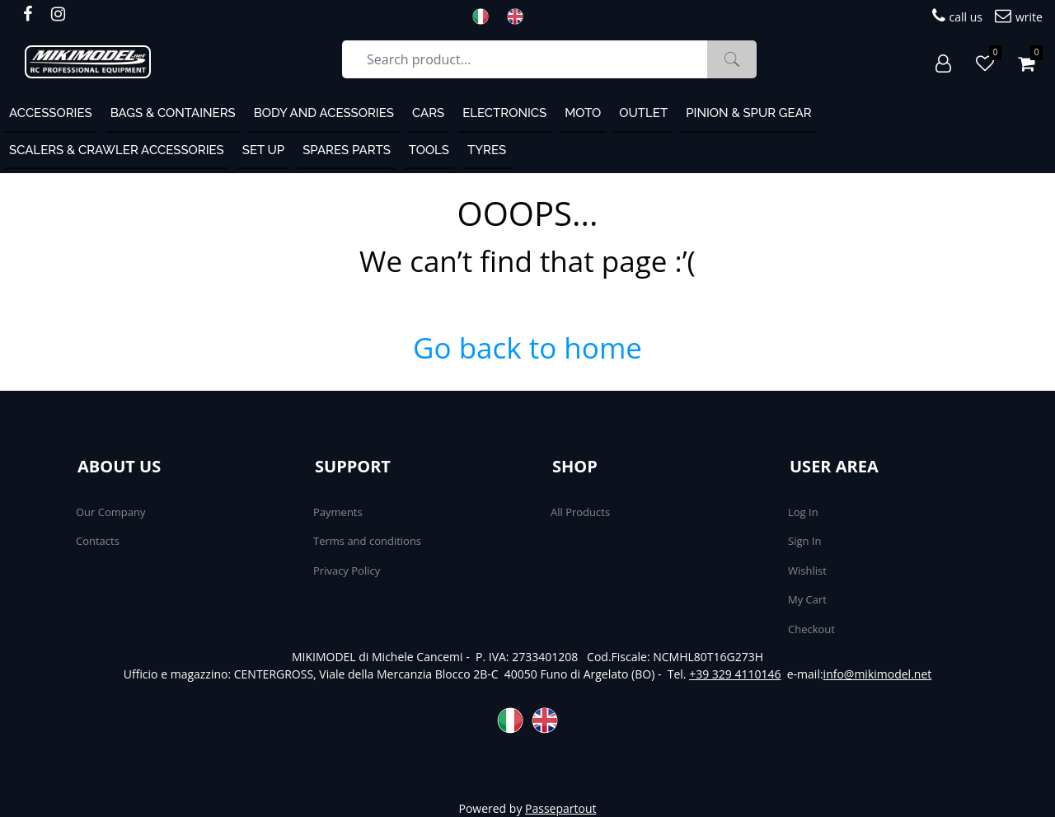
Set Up (263, 150)
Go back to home (527, 347)
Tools (429, 150)
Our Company (110, 512)
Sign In (804, 540)
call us (957, 16)
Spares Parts (346, 150)
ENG (520, 16)
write (1019, 16)
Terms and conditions (367, 540)
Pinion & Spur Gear (749, 113)
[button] (732, 59)
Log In (803, 512)
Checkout (811, 629)
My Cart (807, 599)
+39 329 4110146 (735, 674)
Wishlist (807, 570)
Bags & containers (173, 113)
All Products (580, 512)
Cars (428, 113)
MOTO (583, 113)
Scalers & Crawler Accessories (116, 150)
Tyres (486, 150)
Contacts (98, 540)
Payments (338, 512)
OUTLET (643, 113)
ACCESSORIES (50, 113)
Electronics (504, 113)
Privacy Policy (346, 570)
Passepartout (560, 808)
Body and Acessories (324, 113)
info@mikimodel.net (877, 674)
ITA (485, 16)
